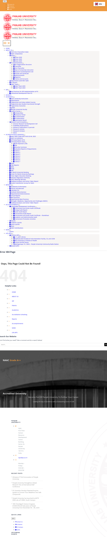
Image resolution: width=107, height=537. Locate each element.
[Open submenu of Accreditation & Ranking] (24, 134)
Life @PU (15, 332)
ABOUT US (15, 296)
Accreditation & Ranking (19, 314)
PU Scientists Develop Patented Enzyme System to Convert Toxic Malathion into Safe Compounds (26, 492)
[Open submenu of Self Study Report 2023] (25, 142)
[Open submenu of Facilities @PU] (20, 235)
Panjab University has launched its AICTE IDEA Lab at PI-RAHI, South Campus (25, 499)
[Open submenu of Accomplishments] (19, 204)
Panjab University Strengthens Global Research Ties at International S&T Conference (24, 485)
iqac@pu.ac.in (22, 458)
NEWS (14, 328)
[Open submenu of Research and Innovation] (27, 122)
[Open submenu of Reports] (12, 185)
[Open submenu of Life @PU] (12, 233)
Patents (14, 305)
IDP (13, 301)
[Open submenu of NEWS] (10, 230)
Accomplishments (17, 323)
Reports (14, 319)
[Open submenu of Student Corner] (21, 111)
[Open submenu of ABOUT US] (13, 50)
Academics (15, 310)
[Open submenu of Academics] (14, 97)
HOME (14, 292)
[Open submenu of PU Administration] (23, 63)
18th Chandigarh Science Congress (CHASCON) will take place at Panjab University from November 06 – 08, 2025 (25, 506)
